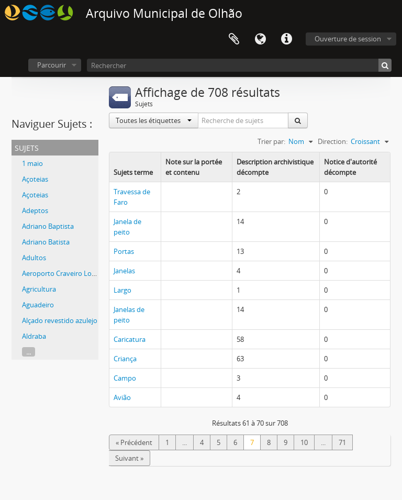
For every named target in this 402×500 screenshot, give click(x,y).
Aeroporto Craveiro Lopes (62, 273)
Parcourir (51, 65)
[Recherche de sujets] (243, 120)
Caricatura (130, 339)
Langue (260, 39)
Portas (124, 251)
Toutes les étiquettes (154, 120)
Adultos (34, 257)
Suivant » (129, 458)
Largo (122, 290)
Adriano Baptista (48, 226)
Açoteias (35, 179)
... (28, 352)
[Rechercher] (239, 65)
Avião (122, 397)
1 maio (32, 163)
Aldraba (34, 336)
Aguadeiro (38, 304)
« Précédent (134, 442)
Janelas (124, 270)
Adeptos (35, 210)
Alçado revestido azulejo (59, 320)
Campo (125, 378)
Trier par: (271, 141)
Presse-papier (234, 39)
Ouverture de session (348, 38)
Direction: (333, 141)
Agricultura (39, 289)
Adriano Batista (46, 242)
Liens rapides (286, 39)
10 (304, 442)
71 (342, 442)
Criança (125, 358)
